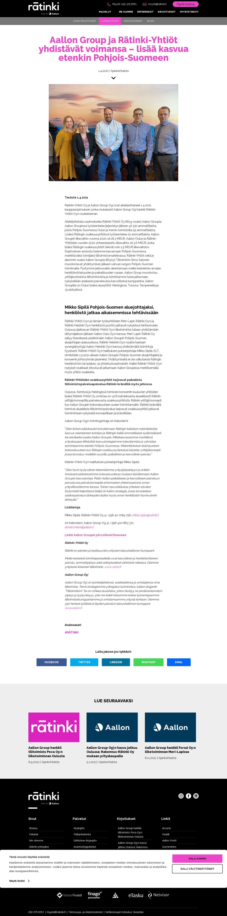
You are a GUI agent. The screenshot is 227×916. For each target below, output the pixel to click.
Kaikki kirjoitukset (84, 21)
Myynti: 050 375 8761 (124, 4)
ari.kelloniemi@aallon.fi (79, 527)
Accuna (166, 828)
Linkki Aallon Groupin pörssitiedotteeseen (95, 535)
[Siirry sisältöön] (113, 79)
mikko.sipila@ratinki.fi (145, 515)
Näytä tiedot (17, 909)
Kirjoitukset (167, 11)
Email (179, 662)
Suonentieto (169, 846)
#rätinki (72, 632)
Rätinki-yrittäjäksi (39, 846)
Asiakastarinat (133, 21)
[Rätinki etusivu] (43, 8)
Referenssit (145, 11)
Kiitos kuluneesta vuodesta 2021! (133, 864)
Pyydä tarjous (186, 4)
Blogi (150, 21)
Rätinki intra (169, 853)
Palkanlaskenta (82, 834)
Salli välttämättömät (197, 896)
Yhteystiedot (189, 11)
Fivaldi (165, 834)
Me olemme (126, 11)
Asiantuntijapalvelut (85, 846)
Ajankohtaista (110, 21)
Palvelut (105, 11)
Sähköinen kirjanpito (85, 840)
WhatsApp (149, 662)
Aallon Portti (169, 840)
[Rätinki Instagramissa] (181, 796)
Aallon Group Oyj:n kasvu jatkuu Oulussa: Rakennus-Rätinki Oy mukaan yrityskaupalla (133, 849)
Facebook (52, 662)
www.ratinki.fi (112, 567)
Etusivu (33, 828)
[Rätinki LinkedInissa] (196, 796)
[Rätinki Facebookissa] (188, 796)
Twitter (84, 662)
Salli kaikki (197, 886)
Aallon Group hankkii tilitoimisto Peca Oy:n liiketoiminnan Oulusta (130, 832)
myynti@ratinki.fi (157, 4)
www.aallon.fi (73, 608)
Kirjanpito (79, 828)
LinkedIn (116, 662)
